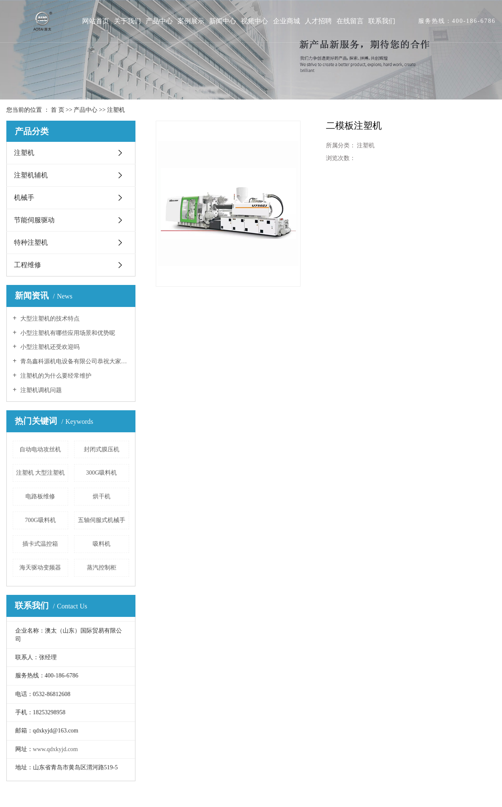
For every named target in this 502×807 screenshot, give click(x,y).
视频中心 (254, 21)
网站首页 (95, 21)
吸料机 (101, 544)
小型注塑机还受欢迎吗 (49, 347)
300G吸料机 (101, 473)
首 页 (57, 110)
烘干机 (101, 496)
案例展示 (190, 21)
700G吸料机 (40, 520)
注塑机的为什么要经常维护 (55, 376)
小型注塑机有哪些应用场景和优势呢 (67, 333)
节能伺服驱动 (34, 220)
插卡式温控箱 (40, 544)
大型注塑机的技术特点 (49, 318)
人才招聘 (318, 21)
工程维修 (27, 264)
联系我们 (381, 21)
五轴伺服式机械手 (101, 520)
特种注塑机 (31, 242)
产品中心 (159, 21)
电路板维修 (40, 496)
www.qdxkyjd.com (55, 749)
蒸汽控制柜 (101, 567)
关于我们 (127, 21)
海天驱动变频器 (40, 567)
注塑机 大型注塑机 (40, 473)
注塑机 (116, 110)
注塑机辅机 (31, 175)
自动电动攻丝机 (40, 449)
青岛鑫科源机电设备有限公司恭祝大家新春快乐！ (74, 361)
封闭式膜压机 (101, 449)
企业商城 (286, 21)
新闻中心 (222, 21)
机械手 (24, 197)
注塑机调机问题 (40, 390)
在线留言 (350, 21)
